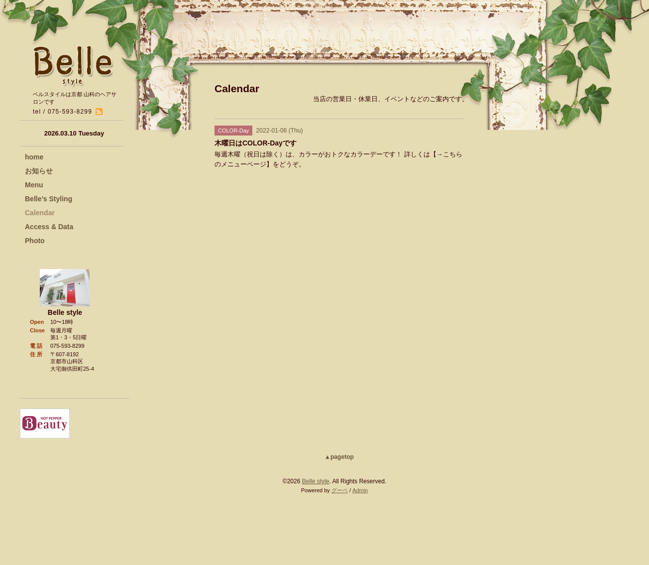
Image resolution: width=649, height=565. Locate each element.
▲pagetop (339, 456)
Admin (360, 490)
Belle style (315, 481)
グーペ (339, 490)
